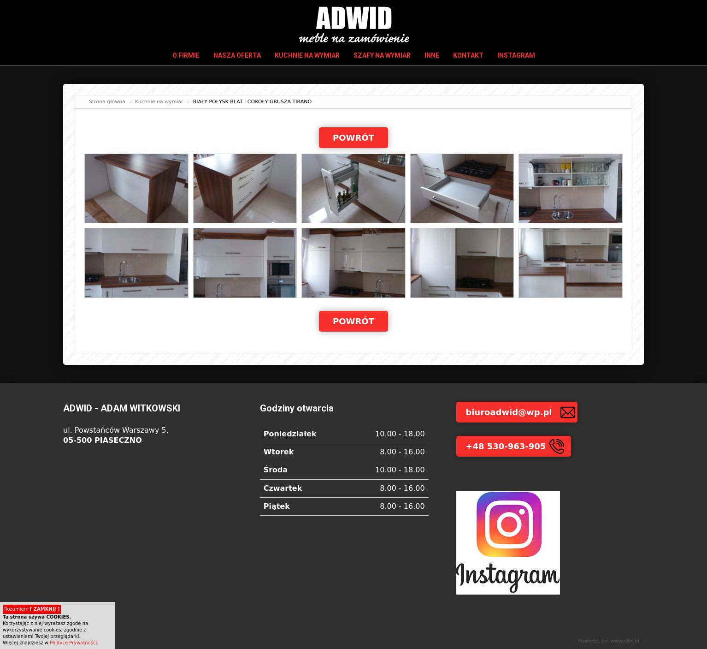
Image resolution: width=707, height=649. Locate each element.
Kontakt (468, 55)
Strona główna (107, 102)
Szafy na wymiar (382, 55)
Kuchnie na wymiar (307, 55)
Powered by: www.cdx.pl (608, 641)
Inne (431, 55)
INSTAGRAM (516, 55)
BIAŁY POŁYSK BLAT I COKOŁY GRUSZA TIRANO (252, 102)
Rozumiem (31, 609)
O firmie (186, 55)
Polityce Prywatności (73, 642)
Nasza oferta (237, 55)
